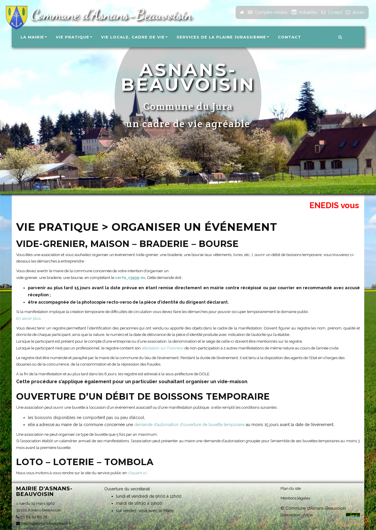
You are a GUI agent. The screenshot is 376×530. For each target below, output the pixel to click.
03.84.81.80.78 (32, 517)
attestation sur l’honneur (163, 348)
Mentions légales (295, 498)
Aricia (308, 514)
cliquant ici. (138, 473)
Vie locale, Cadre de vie (134, 37)
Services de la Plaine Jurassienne (223, 37)
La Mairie (34, 37)
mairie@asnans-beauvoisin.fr (44, 523)
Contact (289, 37)
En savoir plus (28, 318)
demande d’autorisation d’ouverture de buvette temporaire (189, 424)
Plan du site (291, 488)
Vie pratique (74, 37)
